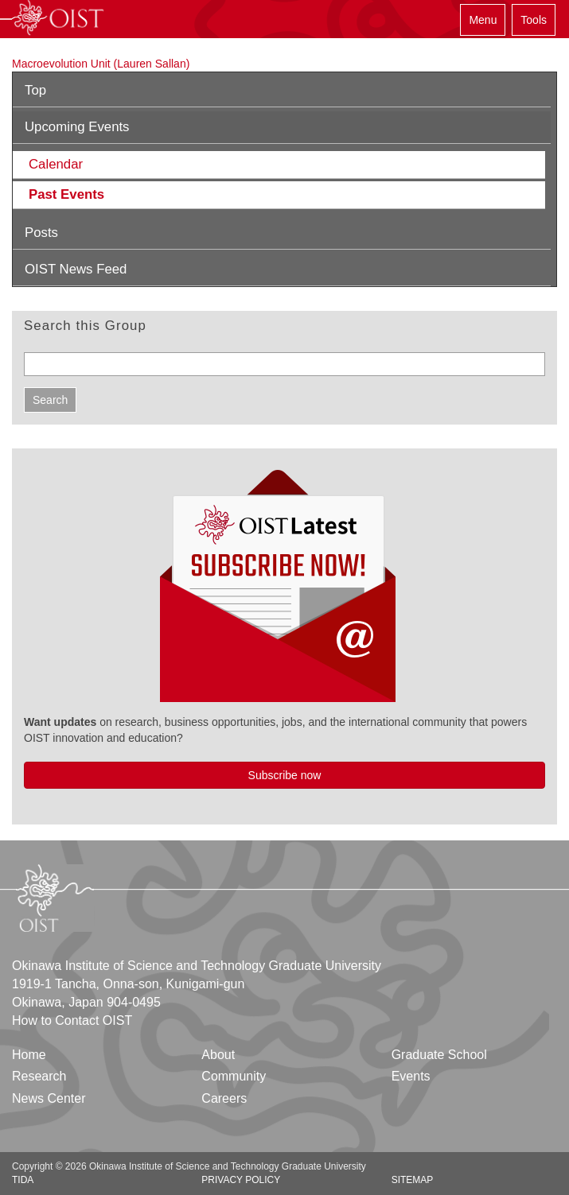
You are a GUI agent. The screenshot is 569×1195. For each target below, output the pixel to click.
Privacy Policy (240, 1179)
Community (233, 1076)
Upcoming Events (77, 126)
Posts (41, 232)
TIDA (22, 1179)
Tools (533, 20)
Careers (224, 1098)
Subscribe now (285, 775)
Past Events (66, 194)
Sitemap (413, 1179)
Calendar (56, 164)
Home (29, 1054)
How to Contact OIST (72, 1020)
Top (35, 90)
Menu (483, 20)
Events (411, 1076)
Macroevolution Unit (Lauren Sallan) (100, 63)
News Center (48, 1098)
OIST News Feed (76, 269)
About (218, 1054)
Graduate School (439, 1054)
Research (39, 1076)
